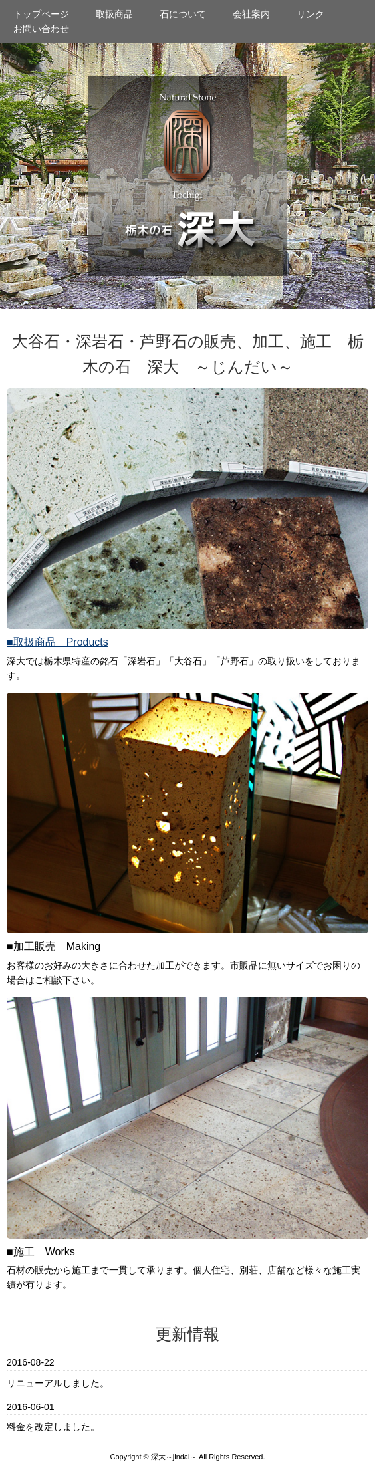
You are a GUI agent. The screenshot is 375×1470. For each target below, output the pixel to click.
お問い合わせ (41, 28)
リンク (310, 14)
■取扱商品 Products (57, 642)
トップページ (41, 14)
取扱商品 (114, 14)
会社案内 (251, 14)
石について (183, 14)
